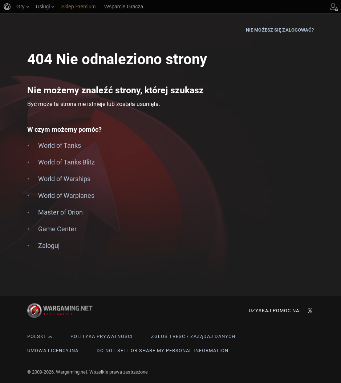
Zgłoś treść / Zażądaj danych (193, 336)
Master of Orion (60, 212)
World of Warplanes (66, 195)
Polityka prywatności (101, 336)
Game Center (57, 229)
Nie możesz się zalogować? (280, 30)
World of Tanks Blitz (66, 162)
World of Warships (64, 179)
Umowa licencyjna (52, 350)
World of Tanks (59, 145)
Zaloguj (49, 245)
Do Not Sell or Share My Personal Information (162, 350)
